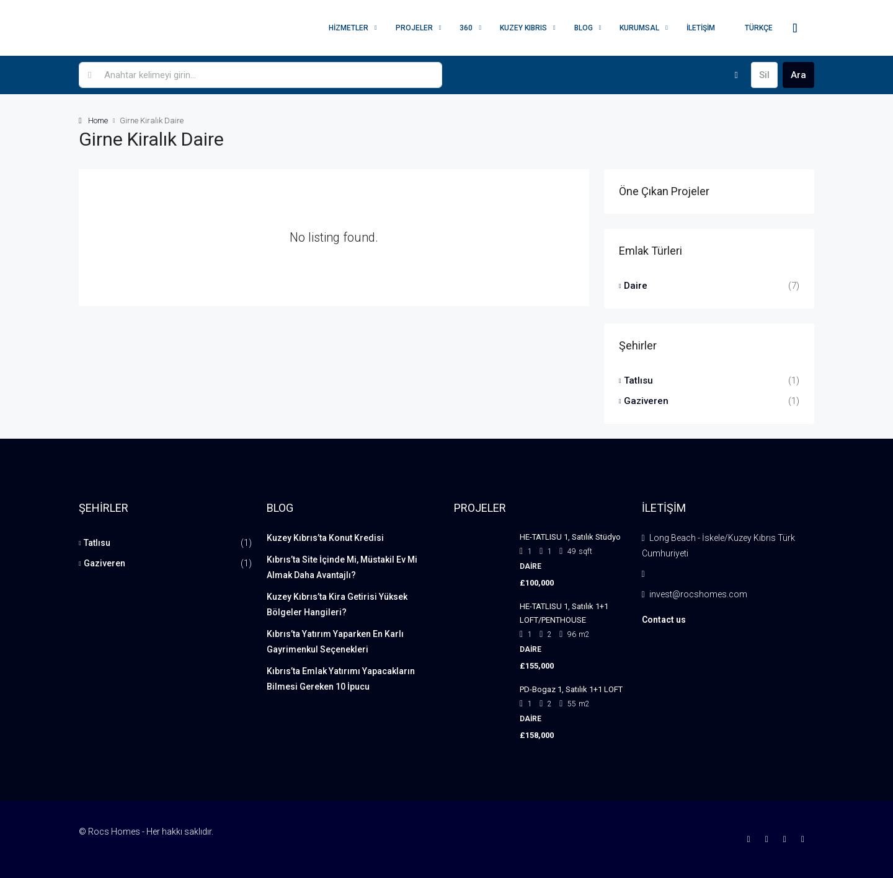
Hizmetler (348, 28)
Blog (583, 28)
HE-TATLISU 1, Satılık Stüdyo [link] (570, 537)
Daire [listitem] (633, 285)
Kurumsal (639, 28)
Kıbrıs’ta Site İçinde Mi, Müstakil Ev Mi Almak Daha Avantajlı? (342, 567)
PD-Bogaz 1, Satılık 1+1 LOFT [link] (571, 689)
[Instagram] (769, 839)
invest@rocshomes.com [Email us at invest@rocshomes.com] (698, 594)
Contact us (664, 620)
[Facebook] (751, 839)
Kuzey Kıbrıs (523, 28)
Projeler (414, 28)
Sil (764, 75)
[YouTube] (805, 839)
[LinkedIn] (787, 839)
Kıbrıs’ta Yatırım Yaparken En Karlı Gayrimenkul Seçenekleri (335, 641)
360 (466, 28)
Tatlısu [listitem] (636, 380)
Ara (798, 75)
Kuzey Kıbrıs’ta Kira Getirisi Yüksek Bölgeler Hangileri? (337, 604)
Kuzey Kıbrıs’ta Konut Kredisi (325, 538)
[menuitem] (795, 28)
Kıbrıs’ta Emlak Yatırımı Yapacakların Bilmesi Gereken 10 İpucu (341, 678)
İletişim (700, 28)
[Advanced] (736, 75)
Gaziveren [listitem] (644, 400)
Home (98, 120)
